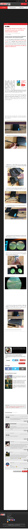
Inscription (18, 1)
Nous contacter (9, 515)
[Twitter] (9, 520)
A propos (8, 516)
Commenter (22, 363)
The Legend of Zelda (12, 406)
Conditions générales (10, 517)
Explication (17, 407)
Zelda (7, 406)
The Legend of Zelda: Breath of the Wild (23, 82)
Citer (25, 430)
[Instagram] (12, 520)
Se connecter (22, 1)
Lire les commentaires (17, 471)
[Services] (7, 521)
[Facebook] (7, 520)
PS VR (7, 407)
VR (5, 26)
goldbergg (12, 441)
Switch (8, 26)
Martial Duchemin (17, 33)
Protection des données (10, 518)
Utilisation (13, 407)
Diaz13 (11, 452)
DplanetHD (12, 462)
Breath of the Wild (19, 406)
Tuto (9, 407)
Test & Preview (13, 7)
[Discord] (14, 520)
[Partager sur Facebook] (8, 369)
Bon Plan (22, 7)
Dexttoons (12, 415)
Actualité (4, 7)
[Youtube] (11, 520)
